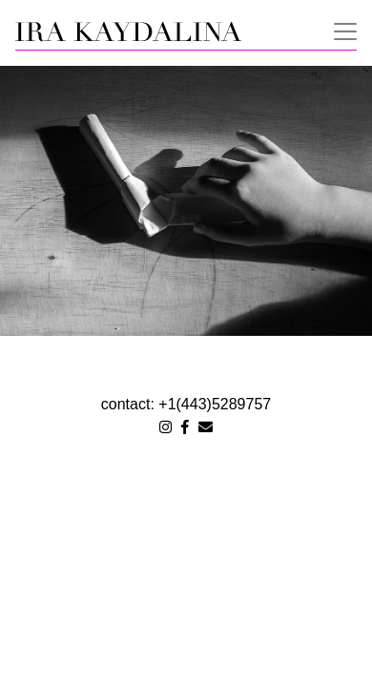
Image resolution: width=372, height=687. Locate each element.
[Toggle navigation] (340, 29)
